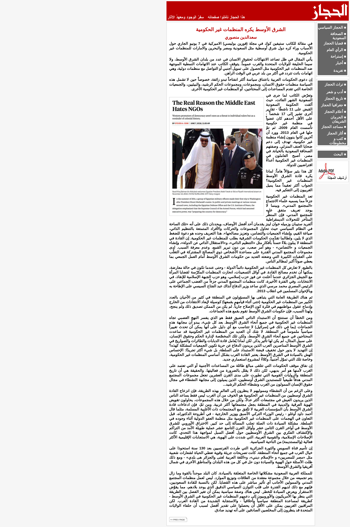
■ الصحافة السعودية (338, 36)
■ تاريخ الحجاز (335, 98)
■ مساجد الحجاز (334, 127)
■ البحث (339, 154)
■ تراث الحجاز (335, 84)
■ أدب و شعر (336, 92)
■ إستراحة (338, 56)
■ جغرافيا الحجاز (333, 105)
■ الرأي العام (336, 50)
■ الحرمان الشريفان (338, 119)
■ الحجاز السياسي (332, 27)
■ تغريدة (339, 71)
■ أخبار (341, 63)
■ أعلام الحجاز (335, 112)
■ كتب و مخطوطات (337, 141)
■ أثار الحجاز (336, 133)
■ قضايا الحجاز (335, 43)
